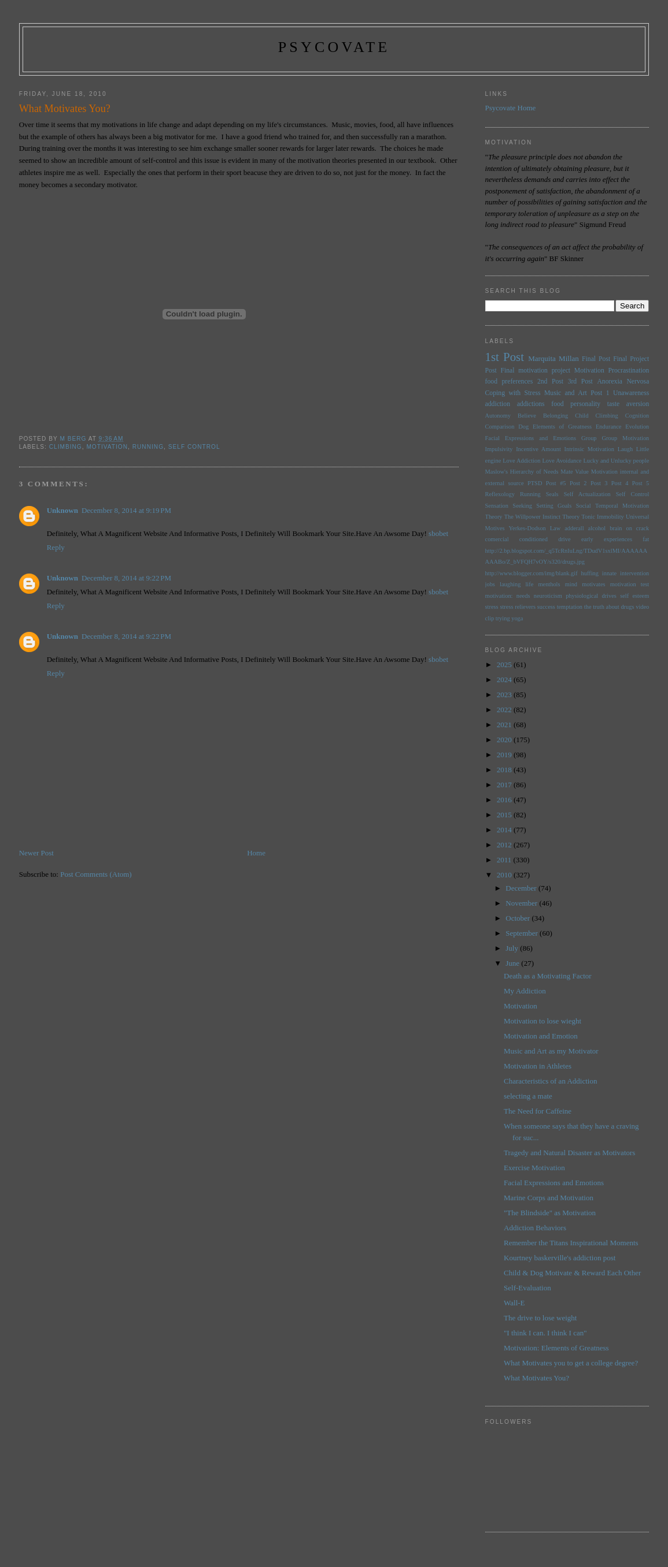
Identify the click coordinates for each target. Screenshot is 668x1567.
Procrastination (628, 370)
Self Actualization (587, 494)
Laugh (625, 449)
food (557, 404)
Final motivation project (535, 370)
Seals (552, 494)
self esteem (634, 596)
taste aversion (628, 404)
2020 (505, 739)
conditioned (533, 539)
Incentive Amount (538, 449)
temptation (569, 607)
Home (256, 852)
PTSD (534, 483)
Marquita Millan (553, 358)
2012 (505, 844)
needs (523, 596)
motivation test (629, 584)
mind (571, 584)
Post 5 (640, 483)
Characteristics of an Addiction (550, 1081)
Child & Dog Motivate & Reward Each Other (572, 1272)
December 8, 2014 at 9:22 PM (126, 578)
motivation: (499, 596)
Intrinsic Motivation (589, 449)
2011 (505, 859)
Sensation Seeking (508, 506)
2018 (505, 769)
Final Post (596, 359)
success (546, 607)
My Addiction (525, 991)
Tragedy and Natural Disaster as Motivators (569, 1152)
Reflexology (500, 494)
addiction (498, 404)
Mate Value (574, 471)
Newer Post (36, 852)
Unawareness (631, 393)
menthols (549, 584)
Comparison (500, 426)
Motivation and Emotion (541, 1036)
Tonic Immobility (602, 516)
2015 (505, 814)
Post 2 (578, 483)
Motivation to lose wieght (542, 1021)
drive (564, 539)
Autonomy (498, 415)
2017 (505, 784)
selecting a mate (528, 1096)
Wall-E (514, 1302)
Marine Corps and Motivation (548, 1197)
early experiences (606, 539)
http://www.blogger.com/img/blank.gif (531, 573)
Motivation (107, 447)
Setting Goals (553, 506)
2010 (505, 874)
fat (646, 539)
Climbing (65, 447)
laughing (510, 584)
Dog (523, 426)
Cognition (637, 415)
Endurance (608, 426)
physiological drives (591, 596)
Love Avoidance (561, 460)
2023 (505, 694)
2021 (505, 724)
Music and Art (565, 393)
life (529, 584)
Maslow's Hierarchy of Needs (522, 471)
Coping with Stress (513, 393)
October (518, 918)
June (513, 963)
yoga (517, 618)
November (522, 903)
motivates (593, 584)
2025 (505, 664)
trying (503, 618)
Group (589, 438)
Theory (571, 516)
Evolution (637, 426)
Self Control (194, 447)
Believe (527, 415)
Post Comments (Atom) (96, 874)
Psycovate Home (510, 107)
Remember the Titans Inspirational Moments (571, 1242)
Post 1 (600, 393)
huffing (590, 573)
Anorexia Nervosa (623, 381)
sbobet (438, 533)
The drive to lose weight (540, 1317)
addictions (531, 404)
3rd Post (580, 381)
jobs (490, 584)
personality (585, 404)
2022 (505, 709)
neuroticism (548, 596)
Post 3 (599, 483)
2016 (505, 799)
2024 (505, 679)
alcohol (597, 528)
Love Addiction (521, 460)
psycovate (334, 47)
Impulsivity (499, 449)
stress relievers (518, 607)
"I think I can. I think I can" (545, 1332)
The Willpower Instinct (532, 516)
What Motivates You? (536, 1378)
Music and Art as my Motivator (551, 1051)
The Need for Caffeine (537, 1111)
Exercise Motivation (534, 1167)
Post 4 (620, 483)
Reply (56, 547)
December (521, 888)
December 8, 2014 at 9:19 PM (126, 510)
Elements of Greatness (562, 426)
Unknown (62, 510)
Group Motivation (625, 438)
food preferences (509, 381)
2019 (505, 754)
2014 (505, 829)
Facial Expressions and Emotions (530, 438)
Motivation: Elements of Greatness (556, 1347)
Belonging (555, 415)
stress (492, 607)
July (512, 948)
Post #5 (556, 483)
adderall (574, 528)
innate (609, 573)
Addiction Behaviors (535, 1227)
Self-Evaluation (527, 1287)
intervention (634, 573)
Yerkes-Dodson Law (535, 528)
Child (581, 415)
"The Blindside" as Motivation (550, 1212)
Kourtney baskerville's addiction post (559, 1257)
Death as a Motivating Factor (548, 976)
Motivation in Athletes (537, 1066)
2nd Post (550, 381)
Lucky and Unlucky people (616, 460)
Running (148, 447)
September (522, 933)
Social (583, 506)
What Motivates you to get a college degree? (571, 1362)
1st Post (504, 356)
